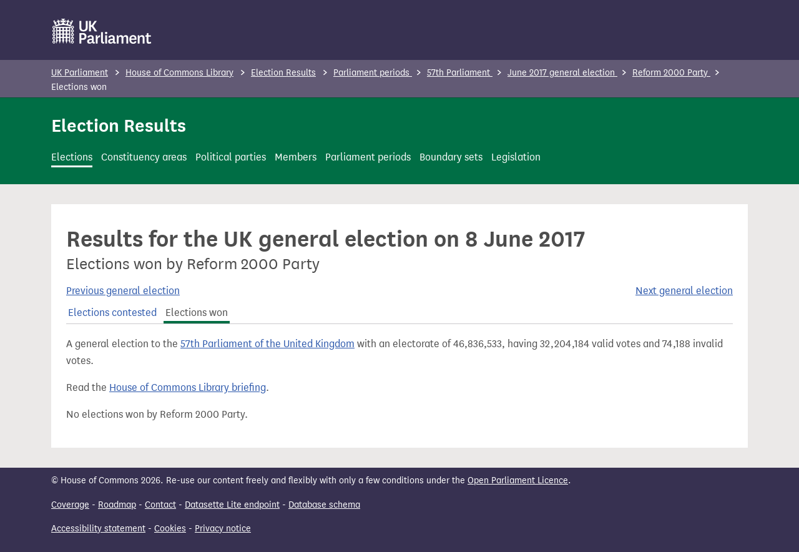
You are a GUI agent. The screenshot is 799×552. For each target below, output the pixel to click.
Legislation (516, 157)
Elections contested (112, 312)
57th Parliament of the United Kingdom (267, 344)
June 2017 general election (562, 72)
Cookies (170, 528)
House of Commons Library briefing (187, 387)
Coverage (70, 505)
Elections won (196, 312)
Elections (71, 157)
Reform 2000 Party (671, 72)
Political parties (230, 157)
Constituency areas (144, 157)
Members (295, 157)
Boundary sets (451, 157)
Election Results (283, 72)
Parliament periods (372, 72)
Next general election (684, 291)
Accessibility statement (98, 528)
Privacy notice (223, 528)
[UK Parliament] (102, 31)
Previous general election (123, 291)
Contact (160, 505)
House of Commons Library (179, 72)
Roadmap (117, 505)
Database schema (324, 505)
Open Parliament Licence (518, 480)
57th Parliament (460, 72)
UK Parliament (79, 72)
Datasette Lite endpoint (232, 505)
